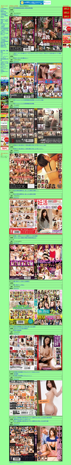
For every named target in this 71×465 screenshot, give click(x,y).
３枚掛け (3, 26)
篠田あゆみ (16, 419)
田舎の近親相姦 (17, 330)
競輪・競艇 (5, 50)
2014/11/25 (16, 15)
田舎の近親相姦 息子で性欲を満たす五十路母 (24, 326)
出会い (2, 70)
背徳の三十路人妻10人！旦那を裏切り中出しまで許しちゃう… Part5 (30, 145)
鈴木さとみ (27, 419)
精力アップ (3, 67)
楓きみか (34, 237)
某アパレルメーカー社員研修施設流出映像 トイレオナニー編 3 (29, 100)
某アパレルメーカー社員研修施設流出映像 (24, 103)
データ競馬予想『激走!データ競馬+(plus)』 (4, 30)
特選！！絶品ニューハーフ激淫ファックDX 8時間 (25, 236)
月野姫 (25, 237)
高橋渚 (22, 237)
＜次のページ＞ (20, 462)
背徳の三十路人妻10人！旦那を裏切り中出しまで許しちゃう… (29, 148)
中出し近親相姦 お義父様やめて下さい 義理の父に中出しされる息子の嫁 (31, 421)
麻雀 (2, 52)
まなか (19, 237)
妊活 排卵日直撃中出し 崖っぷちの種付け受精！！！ (26, 190)
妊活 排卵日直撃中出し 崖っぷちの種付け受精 (25, 194)
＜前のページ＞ (12, 462)
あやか (15, 237)
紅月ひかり (16, 328)
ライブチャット (4, 68)
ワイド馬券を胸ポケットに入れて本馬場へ (4, 38)
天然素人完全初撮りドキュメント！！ (23, 375)
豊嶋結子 (26, 328)
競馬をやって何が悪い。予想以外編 (4, 21)
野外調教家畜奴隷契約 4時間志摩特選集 (23, 8)
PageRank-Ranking (5, 27)
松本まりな (22, 419)
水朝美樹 (30, 237)
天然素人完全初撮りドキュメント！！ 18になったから (27, 372)
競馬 (2, 50)
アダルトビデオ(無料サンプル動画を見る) (4, 63)
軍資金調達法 (4, 58)
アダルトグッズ (4, 65)
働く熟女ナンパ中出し (19, 284)
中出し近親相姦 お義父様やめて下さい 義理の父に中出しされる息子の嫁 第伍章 (33, 417)
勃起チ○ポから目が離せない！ (21, 58)
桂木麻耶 (16, 373)
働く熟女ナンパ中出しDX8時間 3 (21, 281)
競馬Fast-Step (4, 46)
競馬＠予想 (3, 11)
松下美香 (22, 328)
